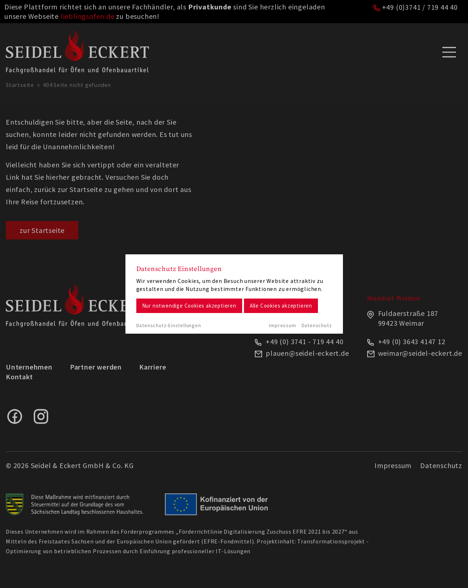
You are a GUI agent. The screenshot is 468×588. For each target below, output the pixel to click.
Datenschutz (317, 325)
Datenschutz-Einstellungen (168, 325)
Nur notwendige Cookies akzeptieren (189, 305)
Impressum (282, 325)
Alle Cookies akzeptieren (281, 305)
